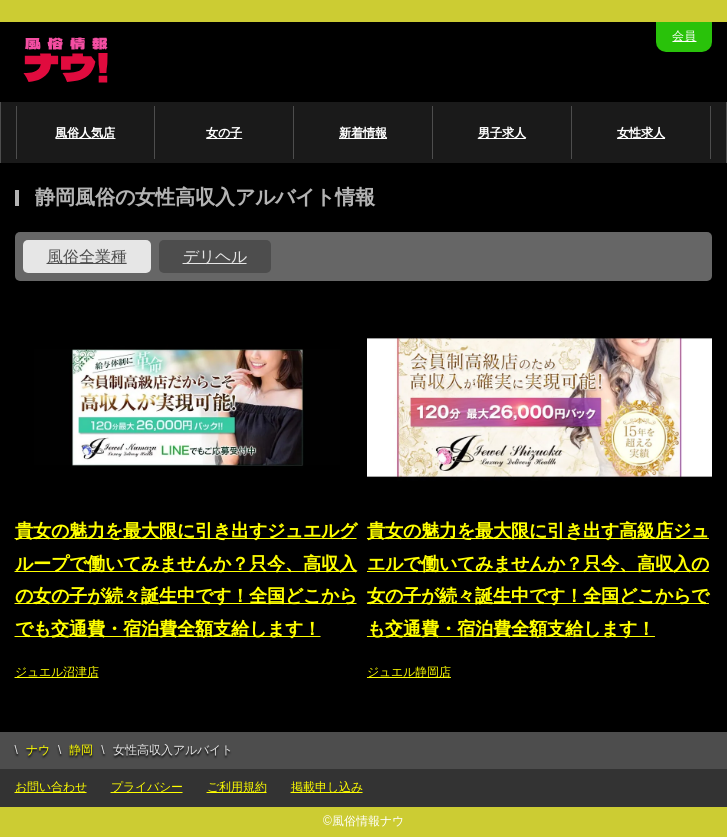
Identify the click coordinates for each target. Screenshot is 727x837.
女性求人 (641, 133)
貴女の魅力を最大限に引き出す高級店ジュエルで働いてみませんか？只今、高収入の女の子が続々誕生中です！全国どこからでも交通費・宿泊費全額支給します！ (538, 580)
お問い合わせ (51, 787)
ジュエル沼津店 (57, 672)
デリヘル (215, 256)
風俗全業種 (87, 256)
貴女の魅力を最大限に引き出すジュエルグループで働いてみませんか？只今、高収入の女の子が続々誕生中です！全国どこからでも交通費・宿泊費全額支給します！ (186, 580)
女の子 (224, 133)
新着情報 (363, 133)
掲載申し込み (327, 787)
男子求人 (502, 133)
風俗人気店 (85, 133)
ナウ (38, 750)
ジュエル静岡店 (409, 672)
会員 (684, 36)
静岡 (81, 750)
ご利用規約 (237, 787)
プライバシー (147, 787)
